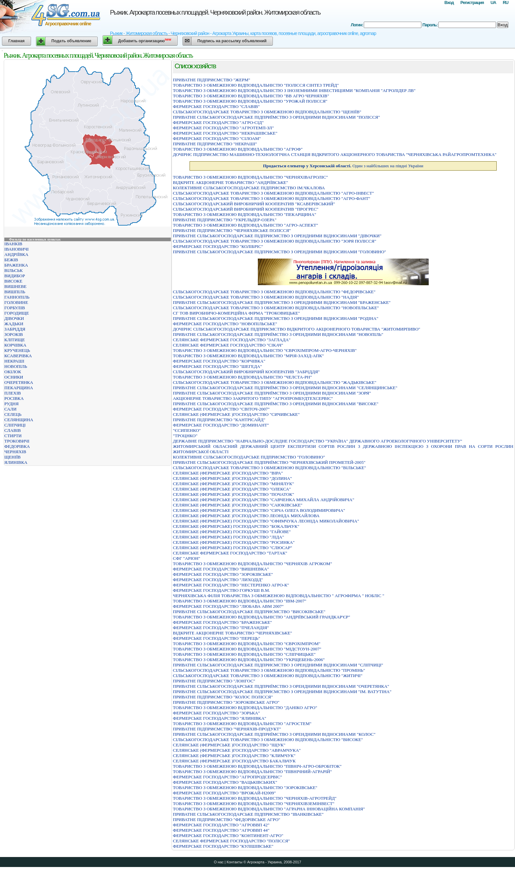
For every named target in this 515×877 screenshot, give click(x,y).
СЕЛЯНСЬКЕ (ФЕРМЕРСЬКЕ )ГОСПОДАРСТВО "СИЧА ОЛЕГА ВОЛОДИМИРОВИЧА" (259, 510)
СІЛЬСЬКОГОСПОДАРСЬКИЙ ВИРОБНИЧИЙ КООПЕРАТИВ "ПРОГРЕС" (245, 209)
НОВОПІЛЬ (15, 366)
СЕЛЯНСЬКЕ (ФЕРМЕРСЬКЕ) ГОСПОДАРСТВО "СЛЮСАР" (232, 547)
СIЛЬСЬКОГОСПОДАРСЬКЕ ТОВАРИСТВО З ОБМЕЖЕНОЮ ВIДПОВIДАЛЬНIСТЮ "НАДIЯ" (266, 297)
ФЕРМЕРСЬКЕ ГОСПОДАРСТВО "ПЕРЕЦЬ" (216, 638)
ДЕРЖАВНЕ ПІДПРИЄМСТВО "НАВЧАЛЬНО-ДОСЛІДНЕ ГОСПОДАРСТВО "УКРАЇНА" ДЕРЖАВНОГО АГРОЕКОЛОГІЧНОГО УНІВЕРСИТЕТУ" (317, 440)
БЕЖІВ (11, 259)
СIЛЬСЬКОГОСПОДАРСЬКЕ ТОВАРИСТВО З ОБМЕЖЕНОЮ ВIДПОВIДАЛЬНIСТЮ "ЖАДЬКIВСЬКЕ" (274, 382)
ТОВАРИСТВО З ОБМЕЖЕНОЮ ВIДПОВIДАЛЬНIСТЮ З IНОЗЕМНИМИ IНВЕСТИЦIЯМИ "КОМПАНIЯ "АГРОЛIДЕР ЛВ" (294, 90)
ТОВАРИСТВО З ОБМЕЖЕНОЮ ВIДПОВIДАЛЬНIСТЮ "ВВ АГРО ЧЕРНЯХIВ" (251, 95)
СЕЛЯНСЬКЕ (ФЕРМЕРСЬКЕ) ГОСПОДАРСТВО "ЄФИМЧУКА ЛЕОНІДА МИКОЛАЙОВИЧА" (266, 520)
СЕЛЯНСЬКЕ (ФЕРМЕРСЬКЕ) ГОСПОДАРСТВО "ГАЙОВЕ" (232, 531)
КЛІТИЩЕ (14, 339)
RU (505, 2)
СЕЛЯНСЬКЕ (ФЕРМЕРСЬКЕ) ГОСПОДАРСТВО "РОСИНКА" (233, 542)
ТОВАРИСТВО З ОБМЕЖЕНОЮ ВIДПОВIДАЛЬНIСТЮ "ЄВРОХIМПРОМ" (246, 643)
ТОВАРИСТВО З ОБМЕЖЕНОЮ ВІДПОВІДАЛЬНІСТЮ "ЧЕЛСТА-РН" (242, 377)
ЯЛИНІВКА (15, 462)
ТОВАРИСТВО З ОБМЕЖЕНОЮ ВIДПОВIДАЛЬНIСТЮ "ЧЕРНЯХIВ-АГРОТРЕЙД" (254, 798)
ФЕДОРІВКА (17, 446)
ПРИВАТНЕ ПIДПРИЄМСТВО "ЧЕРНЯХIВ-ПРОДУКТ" (227, 728)
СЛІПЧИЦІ (15, 425)
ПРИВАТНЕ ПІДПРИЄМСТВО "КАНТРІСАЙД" (219, 419)
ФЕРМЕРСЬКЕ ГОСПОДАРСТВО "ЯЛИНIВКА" (219, 718)
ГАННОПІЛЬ (17, 297)
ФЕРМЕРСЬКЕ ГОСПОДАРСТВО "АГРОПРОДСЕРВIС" (227, 776)
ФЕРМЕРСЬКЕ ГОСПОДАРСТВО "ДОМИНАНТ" (221, 425)
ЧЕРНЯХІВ (15, 451)
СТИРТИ (13, 435)
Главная (16, 41)
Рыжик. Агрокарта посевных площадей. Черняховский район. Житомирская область (215, 12)
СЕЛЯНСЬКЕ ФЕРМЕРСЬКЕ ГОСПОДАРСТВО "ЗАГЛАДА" (231, 339)
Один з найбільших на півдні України (343, 165)
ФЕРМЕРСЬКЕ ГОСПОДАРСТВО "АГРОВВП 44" (221, 830)
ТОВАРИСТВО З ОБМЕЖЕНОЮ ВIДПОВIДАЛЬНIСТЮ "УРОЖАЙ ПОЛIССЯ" (250, 101)
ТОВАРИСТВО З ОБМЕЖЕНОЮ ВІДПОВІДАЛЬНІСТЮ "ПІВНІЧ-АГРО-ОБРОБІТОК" (257, 766)
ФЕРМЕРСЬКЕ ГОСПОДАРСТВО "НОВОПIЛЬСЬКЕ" (225, 323)
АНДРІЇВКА (16, 254)
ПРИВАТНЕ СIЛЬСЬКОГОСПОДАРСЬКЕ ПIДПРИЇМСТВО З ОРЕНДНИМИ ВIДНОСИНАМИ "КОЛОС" (274, 734)
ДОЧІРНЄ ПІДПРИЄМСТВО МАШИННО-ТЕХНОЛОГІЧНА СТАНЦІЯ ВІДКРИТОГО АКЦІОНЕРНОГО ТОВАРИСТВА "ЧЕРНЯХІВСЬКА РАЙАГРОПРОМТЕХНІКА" (335, 154)
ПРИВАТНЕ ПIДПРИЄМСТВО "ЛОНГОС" (214, 680)
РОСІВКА (14, 398)
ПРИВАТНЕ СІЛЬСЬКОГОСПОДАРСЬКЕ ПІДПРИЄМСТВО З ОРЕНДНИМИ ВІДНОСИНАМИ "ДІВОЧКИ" (277, 235)
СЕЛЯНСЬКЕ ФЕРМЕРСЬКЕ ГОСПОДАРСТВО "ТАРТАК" (230, 552)
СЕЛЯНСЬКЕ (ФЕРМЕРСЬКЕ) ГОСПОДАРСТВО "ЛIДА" (228, 536)
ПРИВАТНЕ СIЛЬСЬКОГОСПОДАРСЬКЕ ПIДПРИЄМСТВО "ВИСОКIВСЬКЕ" (249, 611)
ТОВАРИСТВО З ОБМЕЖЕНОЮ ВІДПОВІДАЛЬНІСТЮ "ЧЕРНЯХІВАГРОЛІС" (250, 177)
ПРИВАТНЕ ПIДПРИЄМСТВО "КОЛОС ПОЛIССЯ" (223, 696)
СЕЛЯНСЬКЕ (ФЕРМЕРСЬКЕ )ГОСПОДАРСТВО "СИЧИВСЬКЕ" (236, 414)
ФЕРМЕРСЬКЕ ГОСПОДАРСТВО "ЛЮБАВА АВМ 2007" (228, 606)
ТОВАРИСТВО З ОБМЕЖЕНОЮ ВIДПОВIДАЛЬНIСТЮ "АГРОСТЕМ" (242, 723)
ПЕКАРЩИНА (18, 387)
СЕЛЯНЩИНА (18, 419)
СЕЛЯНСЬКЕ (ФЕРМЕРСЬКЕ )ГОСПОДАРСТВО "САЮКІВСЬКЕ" (237, 504)
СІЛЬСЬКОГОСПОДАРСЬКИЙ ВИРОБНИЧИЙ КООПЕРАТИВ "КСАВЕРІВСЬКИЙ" (254, 203)
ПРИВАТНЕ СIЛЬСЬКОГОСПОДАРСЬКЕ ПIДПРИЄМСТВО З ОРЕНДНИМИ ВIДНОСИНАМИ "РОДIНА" (275, 318)
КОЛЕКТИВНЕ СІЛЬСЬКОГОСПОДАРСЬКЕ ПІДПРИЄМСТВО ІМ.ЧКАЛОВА (249, 187)
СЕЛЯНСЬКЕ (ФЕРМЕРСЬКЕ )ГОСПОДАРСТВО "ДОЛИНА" (232, 478)
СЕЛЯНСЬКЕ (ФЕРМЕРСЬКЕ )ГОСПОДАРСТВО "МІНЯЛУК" (233, 483)
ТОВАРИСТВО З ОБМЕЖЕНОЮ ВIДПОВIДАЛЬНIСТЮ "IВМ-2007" (239, 600)
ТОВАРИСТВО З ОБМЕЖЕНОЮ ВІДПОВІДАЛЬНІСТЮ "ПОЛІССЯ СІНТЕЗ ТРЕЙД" (256, 85)
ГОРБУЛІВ (14, 307)
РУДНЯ (11, 403)
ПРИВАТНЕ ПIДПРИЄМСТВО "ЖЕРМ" (211, 79)
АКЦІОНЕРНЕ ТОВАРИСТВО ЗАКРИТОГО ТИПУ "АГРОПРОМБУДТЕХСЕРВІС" (253, 398)
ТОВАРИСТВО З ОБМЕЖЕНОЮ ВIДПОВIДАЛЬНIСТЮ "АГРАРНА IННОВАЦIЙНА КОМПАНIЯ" (269, 808)
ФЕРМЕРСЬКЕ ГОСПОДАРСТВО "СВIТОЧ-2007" (221, 409)
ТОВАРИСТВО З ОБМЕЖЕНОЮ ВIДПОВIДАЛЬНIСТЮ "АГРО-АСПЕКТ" (245, 225)
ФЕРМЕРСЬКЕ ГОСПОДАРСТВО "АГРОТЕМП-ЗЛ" (223, 127)
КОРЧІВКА (15, 345)
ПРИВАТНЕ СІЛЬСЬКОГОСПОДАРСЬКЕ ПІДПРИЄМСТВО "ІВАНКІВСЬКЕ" (248, 814)
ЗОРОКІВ (13, 334)
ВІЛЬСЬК (13, 270)
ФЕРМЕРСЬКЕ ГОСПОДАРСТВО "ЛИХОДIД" (218, 579)
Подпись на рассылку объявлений (231, 41)
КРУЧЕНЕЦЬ (17, 350)
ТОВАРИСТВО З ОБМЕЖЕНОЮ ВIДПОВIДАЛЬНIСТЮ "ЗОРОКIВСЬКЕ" (245, 787)
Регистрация (472, 2)
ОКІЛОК (12, 371)
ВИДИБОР (14, 275)
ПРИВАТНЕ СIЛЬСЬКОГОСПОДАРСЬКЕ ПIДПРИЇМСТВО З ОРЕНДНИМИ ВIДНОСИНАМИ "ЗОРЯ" (272, 393)
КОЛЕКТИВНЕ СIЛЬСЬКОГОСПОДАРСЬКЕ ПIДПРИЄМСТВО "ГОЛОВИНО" (249, 456)
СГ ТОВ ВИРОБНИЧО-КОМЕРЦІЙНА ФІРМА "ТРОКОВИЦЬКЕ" (236, 313)
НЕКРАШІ (14, 361)
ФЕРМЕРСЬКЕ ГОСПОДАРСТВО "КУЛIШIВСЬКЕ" (223, 846)
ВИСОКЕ (13, 281)
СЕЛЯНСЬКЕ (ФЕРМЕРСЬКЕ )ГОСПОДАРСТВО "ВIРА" (228, 472)
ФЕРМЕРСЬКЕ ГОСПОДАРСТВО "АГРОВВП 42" (221, 824)
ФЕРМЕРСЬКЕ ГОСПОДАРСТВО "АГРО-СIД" (218, 122)
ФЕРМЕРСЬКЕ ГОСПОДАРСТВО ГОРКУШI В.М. (221, 590)
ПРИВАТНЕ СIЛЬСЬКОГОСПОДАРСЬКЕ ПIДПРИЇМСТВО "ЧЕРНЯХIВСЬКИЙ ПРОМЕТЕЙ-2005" (269, 462)
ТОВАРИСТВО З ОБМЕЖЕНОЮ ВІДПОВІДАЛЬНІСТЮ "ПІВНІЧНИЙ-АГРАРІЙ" (252, 771)
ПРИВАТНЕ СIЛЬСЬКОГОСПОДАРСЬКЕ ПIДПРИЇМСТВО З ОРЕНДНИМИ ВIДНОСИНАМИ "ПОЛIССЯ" (276, 117)
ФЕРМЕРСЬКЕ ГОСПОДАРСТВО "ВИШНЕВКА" (221, 568)
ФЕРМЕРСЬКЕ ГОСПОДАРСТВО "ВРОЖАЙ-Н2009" (224, 792)
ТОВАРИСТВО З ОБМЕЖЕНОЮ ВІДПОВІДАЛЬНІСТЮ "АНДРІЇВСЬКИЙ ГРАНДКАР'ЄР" (261, 616)
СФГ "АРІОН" (186, 558)
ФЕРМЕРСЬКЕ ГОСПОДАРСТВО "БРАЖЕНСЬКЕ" (222, 622)
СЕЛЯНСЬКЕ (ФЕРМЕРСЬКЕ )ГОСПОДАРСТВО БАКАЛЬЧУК (234, 760)
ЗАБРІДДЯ (14, 329)
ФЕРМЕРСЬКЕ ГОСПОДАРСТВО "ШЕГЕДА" (217, 366)
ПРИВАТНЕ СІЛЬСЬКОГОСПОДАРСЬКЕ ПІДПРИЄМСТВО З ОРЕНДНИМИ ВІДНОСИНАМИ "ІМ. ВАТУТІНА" (282, 691)
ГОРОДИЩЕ (16, 313)
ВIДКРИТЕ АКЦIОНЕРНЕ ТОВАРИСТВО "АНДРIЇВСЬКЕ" (230, 182)
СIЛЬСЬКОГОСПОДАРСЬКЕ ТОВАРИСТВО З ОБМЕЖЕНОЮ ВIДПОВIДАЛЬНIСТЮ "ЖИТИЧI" (267, 675)
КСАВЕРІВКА (18, 355)
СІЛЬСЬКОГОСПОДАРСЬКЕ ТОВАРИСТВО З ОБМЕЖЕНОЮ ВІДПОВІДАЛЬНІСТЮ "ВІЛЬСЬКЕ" (269, 467)
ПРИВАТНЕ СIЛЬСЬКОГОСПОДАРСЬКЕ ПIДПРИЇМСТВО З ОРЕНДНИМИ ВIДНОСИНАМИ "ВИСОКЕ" (275, 403)
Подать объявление (71, 41)
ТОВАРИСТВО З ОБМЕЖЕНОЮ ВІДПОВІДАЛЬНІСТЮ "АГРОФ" (237, 149)
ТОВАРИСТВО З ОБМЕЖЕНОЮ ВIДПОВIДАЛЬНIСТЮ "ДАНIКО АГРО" (245, 707)
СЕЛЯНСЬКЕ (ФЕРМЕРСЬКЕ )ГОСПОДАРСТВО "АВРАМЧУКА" (237, 750)
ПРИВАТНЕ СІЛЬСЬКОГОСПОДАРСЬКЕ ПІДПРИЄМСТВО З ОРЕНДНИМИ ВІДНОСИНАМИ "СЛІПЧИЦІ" (278, 664)
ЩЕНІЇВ (12, 456)
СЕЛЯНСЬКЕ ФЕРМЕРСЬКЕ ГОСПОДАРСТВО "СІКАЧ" (228, 345)
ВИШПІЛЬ (14, 291)
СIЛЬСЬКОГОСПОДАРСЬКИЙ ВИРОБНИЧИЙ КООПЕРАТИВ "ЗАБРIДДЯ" (246, 371)
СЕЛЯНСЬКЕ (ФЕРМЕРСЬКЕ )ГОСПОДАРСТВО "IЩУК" (229, 744)
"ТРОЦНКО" (185, 435)
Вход (449, 2)
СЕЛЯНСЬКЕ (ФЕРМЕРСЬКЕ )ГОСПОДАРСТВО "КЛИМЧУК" (234, 755)
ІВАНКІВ (13, 243)
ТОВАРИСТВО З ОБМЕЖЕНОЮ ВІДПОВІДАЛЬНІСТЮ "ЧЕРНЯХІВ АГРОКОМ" (252, 563)
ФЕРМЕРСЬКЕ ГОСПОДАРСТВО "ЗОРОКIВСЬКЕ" (223, 574)
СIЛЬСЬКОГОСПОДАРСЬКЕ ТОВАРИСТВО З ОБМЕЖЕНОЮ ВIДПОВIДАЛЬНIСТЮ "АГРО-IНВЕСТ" (273, 193)
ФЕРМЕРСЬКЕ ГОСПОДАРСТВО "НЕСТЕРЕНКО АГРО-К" (231, 584)
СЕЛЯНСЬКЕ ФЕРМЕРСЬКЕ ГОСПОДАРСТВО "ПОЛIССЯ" (231, 840)
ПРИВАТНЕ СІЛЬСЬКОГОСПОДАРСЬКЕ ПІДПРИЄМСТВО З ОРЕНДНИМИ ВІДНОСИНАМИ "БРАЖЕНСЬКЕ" (282, 302)
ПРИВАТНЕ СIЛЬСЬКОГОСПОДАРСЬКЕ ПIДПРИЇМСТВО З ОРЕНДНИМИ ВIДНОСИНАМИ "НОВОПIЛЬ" (278, 334)
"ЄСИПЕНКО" (187, 430)
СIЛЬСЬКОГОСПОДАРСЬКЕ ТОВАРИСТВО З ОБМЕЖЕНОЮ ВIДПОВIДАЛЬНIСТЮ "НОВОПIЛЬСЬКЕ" (276, 307)
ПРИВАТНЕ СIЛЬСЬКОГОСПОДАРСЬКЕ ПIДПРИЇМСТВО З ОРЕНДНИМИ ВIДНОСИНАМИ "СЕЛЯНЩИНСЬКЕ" (285, 387)
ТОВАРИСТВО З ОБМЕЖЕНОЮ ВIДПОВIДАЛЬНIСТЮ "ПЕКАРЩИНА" (244, 214)
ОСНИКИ (13, 377)
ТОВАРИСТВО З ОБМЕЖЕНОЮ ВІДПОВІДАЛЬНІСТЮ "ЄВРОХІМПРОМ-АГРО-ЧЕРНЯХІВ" (265, 350)
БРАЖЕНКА (16, 265)
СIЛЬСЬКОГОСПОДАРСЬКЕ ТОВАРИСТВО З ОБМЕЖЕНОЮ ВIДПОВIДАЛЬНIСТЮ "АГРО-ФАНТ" (271, 198)
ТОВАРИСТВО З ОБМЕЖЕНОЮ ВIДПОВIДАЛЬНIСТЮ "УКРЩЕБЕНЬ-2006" (249, 659)
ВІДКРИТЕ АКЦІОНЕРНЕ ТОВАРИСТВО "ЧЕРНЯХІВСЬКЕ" (232, 632)
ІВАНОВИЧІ (16, 249)
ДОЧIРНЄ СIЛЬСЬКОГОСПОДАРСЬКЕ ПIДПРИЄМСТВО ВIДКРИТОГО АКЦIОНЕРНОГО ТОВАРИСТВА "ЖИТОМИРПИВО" (296, 329)
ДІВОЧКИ (14, 318)
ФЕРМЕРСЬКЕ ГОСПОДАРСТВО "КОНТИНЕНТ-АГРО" (228, 835)
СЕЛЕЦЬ (12, 414)
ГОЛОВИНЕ (16, 302)
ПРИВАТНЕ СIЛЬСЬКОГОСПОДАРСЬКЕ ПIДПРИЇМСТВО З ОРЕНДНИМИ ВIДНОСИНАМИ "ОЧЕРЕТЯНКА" (281, 686)
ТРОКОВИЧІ (16, 440)
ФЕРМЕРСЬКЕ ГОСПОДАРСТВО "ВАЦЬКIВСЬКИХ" (225, 782)
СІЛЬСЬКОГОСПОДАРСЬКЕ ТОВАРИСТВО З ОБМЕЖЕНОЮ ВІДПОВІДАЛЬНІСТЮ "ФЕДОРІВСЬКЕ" (274, 291)
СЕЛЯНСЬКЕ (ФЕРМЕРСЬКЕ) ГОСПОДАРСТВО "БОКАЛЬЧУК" (236, 526)
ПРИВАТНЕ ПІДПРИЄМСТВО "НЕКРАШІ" (215, 143)
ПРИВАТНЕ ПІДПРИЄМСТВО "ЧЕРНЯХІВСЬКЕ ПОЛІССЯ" (232, 230)
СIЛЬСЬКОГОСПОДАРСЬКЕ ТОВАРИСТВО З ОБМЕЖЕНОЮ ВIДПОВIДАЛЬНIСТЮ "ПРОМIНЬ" (269, 670)
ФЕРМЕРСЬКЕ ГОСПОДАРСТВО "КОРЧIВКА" (219, 361)
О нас (219, 862)
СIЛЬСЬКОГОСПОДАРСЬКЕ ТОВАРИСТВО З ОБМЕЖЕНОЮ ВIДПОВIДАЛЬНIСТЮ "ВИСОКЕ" (268, 739)
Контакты (235, 862)
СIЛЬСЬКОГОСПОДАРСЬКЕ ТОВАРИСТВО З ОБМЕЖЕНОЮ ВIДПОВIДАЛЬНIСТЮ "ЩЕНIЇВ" (267, 111)
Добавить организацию (144, 40)
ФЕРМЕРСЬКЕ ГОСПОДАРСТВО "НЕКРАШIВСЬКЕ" (225, 133)
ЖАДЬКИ (13, 323)
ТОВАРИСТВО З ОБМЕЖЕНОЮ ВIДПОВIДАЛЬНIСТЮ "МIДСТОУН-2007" (247, 648)
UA (493, 2)
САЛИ (10, 409)
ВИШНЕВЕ (15, 286)
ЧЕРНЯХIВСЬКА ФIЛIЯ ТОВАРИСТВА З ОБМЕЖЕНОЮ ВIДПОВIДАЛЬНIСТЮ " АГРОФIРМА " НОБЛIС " (278, 595)
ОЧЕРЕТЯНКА (18, 382)
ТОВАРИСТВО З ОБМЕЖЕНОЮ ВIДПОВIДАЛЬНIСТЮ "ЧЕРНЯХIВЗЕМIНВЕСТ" (253, 803)
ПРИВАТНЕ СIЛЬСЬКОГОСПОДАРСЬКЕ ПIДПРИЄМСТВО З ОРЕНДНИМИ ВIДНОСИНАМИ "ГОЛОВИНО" (279, 251)
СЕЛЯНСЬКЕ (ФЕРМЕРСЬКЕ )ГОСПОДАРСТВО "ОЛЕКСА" (232, 488)
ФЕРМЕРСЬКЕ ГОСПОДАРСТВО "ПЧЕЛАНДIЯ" (221, 627)
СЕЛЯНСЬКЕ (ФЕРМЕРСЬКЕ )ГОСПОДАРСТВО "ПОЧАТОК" (233, 494)
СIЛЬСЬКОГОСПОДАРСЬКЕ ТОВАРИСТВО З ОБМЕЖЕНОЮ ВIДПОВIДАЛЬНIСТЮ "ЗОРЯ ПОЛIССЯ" (274, 241)
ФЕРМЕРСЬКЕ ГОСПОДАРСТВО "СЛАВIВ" (216, 106)
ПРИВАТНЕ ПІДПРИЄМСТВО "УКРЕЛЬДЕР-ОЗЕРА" (224, 219)
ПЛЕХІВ (12, 393)
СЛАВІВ (12, 430)
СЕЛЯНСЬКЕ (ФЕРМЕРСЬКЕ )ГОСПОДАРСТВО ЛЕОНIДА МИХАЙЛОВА (246, 515)
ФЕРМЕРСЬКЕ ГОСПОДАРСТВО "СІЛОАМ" (217, 138)
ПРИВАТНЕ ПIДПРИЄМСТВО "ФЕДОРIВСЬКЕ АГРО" (226, 819)
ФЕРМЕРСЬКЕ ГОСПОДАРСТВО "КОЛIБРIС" (218, 246)
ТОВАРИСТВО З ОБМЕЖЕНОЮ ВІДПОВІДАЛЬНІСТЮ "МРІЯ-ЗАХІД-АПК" (248, 355)
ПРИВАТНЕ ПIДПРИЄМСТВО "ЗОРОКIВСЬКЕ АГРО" (226, 702)
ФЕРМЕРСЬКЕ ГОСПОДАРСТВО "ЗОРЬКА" (216, 712)
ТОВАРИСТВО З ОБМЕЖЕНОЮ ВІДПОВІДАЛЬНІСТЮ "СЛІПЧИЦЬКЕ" (244, 654)
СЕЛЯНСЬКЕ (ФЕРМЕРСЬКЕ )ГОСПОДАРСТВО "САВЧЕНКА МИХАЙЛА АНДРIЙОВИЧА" (263, 499)
